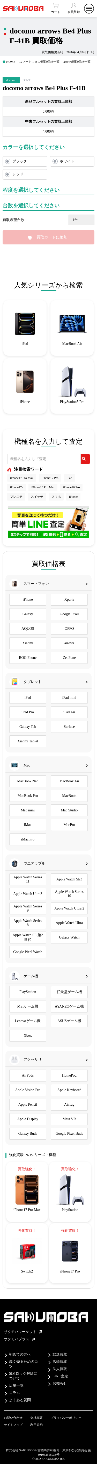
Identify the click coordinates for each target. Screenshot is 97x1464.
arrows (69, 643)
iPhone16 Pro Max (43, 487)
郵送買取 (60, 1354)
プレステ (16, 496)
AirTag (69, 1104)
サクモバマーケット (23, 1332)
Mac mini (28, 810)
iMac (28, 825)
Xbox (28, 1035)
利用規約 (36, 1425)
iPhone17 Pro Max (21, 478)
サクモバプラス (19, 1339)
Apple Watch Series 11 (27, 879)
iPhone (73, 496)
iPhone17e (16, 487)
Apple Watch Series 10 (69, 894)
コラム (14, 1393)
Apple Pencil (27, 1104)
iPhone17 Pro (50, 478)
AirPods (28, 1075)
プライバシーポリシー (65, 1418)
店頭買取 (60, 1362)
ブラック (19, 161)
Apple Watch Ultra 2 (69, 908)
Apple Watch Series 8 (27, 923)
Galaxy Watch (69, 937)
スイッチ (37, 496)
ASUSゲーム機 (69, 1021)
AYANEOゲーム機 (69, 1006)
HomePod (69, 1075)
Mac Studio (69, 810)
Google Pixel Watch (27, 952)
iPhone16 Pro (71, 487)
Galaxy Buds (27, 1133)
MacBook (69, 796)
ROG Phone (27, 658)
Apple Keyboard (69, 1090)
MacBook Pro (28, 796)
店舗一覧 (16, 1385)
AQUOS (27, 629)
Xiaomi (27, 643)
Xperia (69, 599)
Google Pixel (69, 614)
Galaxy (28, 614)
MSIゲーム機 (27, 1006)
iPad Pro (27, 712)
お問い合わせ (13, 1418)
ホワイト (67, 161)
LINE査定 (60, 1376)
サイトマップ (13, 1425)
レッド (17, 174)
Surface (69, 727)
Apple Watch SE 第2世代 (28, 937)
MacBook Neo (27, 781)
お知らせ (60, 1383)
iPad (69, 478)
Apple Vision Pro (27, 1090)
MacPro (69, 825)
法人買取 (60, 1369)
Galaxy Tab (27, 727)
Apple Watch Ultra (69, 923)
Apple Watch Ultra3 (27, 894)
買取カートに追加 (52, 237)
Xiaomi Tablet (27, 741)
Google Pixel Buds (69, 1133)
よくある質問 (20, 1400)
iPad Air (69, 712)
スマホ (56, 496)
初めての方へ (20, 1354)
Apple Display (27, 1119)
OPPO (69, 629)
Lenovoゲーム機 (28, 1021)
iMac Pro (27, 839)
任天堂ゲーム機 (69, 992)
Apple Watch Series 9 (27, 908)
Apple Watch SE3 (69, 879)
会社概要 (36, 1418)
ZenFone (69, 658)
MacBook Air (69, 781)
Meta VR (69, 1119)
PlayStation (27, 992)
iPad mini (69, 698)
